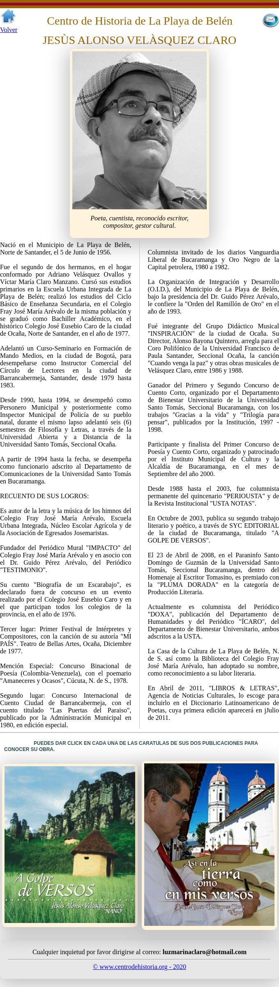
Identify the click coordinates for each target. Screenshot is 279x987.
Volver (8, 29)
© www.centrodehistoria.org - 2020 (139, 966)
